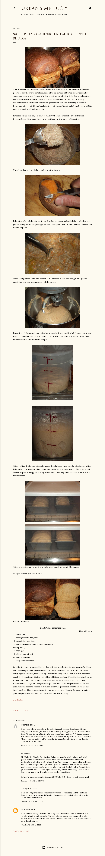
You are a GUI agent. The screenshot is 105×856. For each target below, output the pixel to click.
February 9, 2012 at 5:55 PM (32, 745)
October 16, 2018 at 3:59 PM (32, 825)
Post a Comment (21, 831)
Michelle (25, 725)
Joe (23, 753)
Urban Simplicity (44, 8)
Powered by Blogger (52, 847)
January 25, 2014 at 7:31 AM (32, 802)
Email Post (24, 710)
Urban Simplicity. (18, 700)
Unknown (25, 809)
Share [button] (15, 710)
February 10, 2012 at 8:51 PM (32, 781)
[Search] (90, 7)
